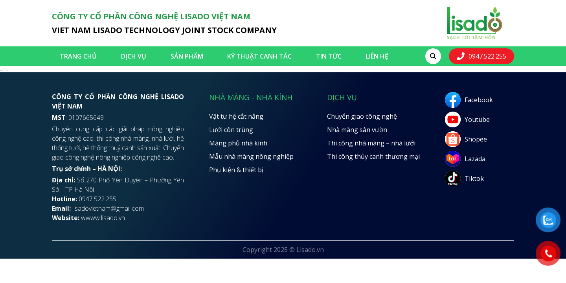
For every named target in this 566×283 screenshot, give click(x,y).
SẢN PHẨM (187, 56)
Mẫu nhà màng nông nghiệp (251, 156)
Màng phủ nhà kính (238, 143)
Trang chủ (78, 56)
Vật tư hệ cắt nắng (236, 116)
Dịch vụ (133, 56)
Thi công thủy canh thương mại (373, 156)
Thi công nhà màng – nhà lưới (371, 143)
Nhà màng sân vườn (357, 129)
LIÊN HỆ (377, 56)
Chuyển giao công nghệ (362, 116)
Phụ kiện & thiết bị (236, 169)
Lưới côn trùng (231, 129)
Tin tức (329, 56)
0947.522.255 (487, 56)
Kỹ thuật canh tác (259, 56)
